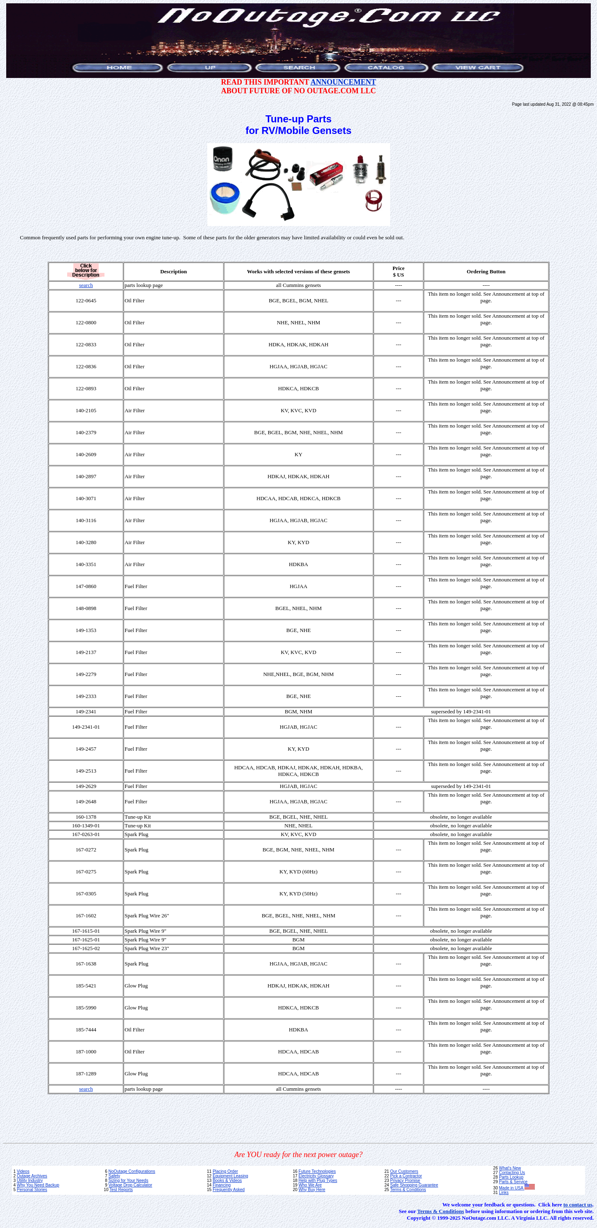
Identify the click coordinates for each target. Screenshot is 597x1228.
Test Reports (121, 1189)
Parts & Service (513, 1181)
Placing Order (225, 1171)
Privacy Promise (405, 1180)
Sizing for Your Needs (128, 1180)
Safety (114, 1176)
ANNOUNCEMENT (343, 82)
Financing (222, 1185)
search (86, 285)
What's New (510, 1168)
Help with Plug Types (317, 1180)
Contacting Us (512, 1172)
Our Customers (404, 1171)
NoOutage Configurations (131, 1171)
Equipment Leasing (230, 1176)
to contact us (577, 1204)
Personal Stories (32, 1189)
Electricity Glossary (316, 1176)
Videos (23, 1171)
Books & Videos (227, 1180)
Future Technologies (317, 1171)
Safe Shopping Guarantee (414, 1185)
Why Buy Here (311, 1189)
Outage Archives (32, 1176)
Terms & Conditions (408, 1189)
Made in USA (517, 1188)
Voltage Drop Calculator (130, 1185)
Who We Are (310, 1185)
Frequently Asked (229, 1189)
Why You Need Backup (38, 1185)
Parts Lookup (511, 1177)
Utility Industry (30, 1180)
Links (504, 1192)
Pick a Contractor (406, 1176)
